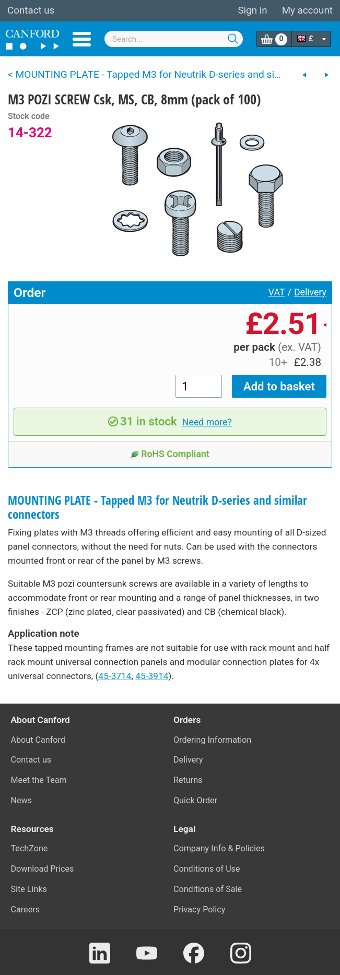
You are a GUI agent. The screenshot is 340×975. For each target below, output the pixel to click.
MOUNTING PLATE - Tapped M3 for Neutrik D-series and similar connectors (157, 507)
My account (307, 10)
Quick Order (195, 800)
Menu (82, 39)
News (21, 800)
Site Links (29, 889)
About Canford (38, 740)
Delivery (310, 292)
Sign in (252, 10)
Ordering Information (212, 740)
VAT (276, 292)
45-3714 (114, 676)
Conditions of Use (206, 869)
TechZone (29, 848)
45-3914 (151, 676)
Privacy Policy (199, 909)
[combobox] (173, 39)
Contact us (30, 10)
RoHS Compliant (170, 454)
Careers (25, 909)
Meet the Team (39, 780)
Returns (187, 780)
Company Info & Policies (219, 848)
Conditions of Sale (207, 889)
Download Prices (42, 869)
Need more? (207, 422)
